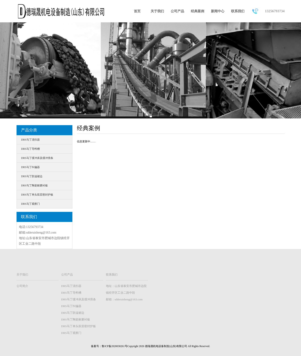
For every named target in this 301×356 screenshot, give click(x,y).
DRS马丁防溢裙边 (31, 176)
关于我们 (157, 11)
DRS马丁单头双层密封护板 (37, 194)
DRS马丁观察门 (30, 203)
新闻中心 (217, 11)
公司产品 (177, 11)
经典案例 (197, 11)
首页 (137, 11)
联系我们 (237, 11)
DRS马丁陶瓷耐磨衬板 (34, 185)
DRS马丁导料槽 (30, 148)
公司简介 (22, 286)
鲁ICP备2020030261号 (114, 346)
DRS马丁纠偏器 (30, 167)
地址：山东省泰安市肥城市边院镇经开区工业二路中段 (126, 289)
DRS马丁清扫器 (30, 139)
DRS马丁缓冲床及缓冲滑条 (37, 158)
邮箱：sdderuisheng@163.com (124, 299)
